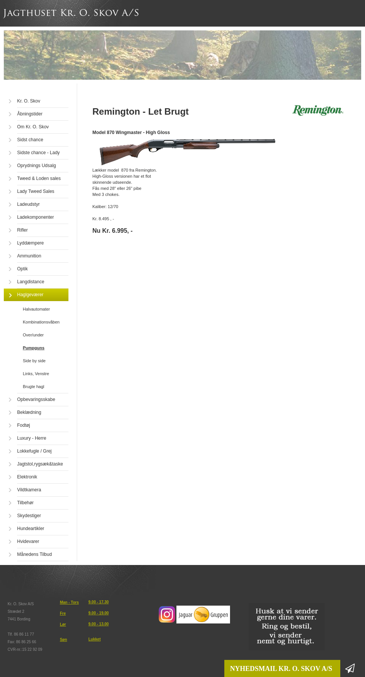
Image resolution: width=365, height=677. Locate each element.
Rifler (22, 230)
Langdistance (30, 281)
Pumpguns (33, 348)
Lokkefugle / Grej (34, 451)
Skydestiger (29, 515)
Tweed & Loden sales (39, 178)
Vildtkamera (29, 489)
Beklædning (29, 412)
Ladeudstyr (28, 204)
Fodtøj (23, 425)
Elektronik (27, 477)
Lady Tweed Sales (35, 191)
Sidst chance (30, 139)
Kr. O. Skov (28, 101)
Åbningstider (30, 114)
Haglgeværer (30, 294)
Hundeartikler (30, 528)
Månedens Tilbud (34, 554)
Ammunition (29, 256)
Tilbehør (25, 502)
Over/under (33, 335)
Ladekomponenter (35, 217)
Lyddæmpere (30, 243)
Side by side (34, 360)
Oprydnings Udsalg (36, 165)
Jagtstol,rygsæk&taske (40, 464)
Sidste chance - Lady (38, 152)
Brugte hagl (33, 386)
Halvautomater (36, 309)
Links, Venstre (36, 373)
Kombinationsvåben (41, 322)
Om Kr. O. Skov (33, 126)
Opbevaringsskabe (36, 399)
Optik (22, 268)
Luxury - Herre (31, 438)
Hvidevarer (28, 541)
